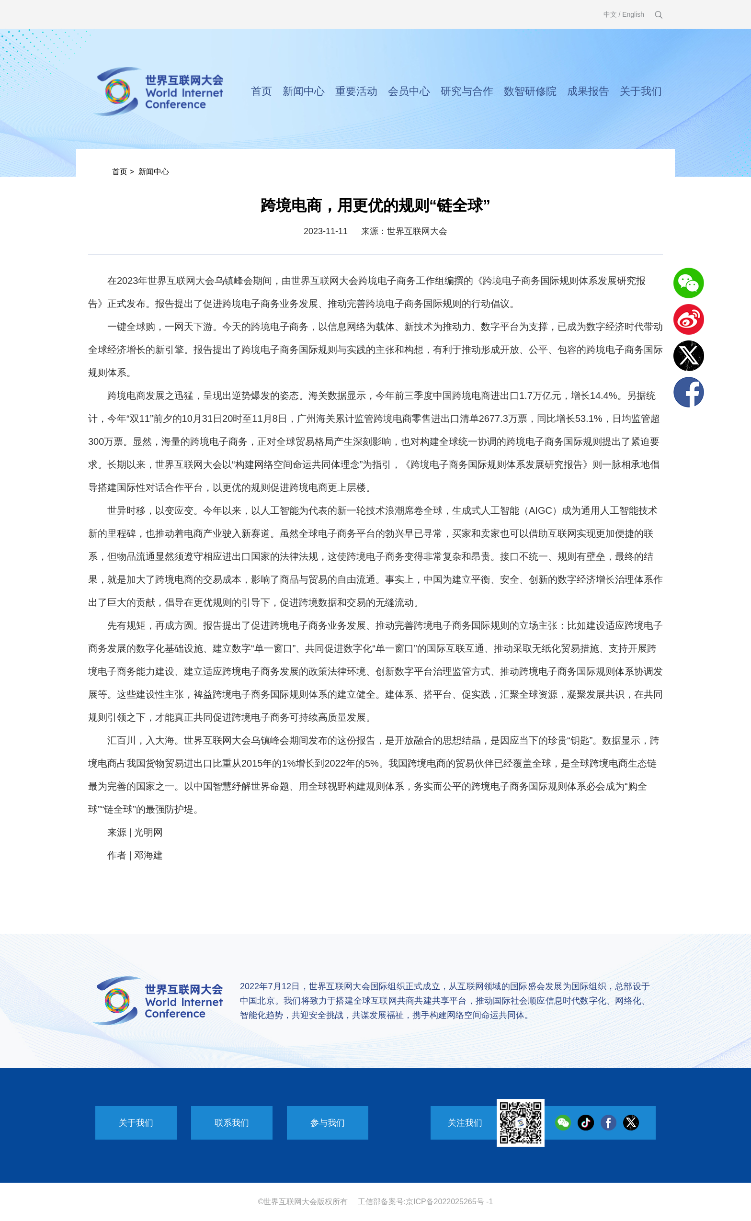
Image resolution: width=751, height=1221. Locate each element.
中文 (610, 14)
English (633, 14)
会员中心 (409, 91)
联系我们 (232, 1123)
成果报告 (588, 91)
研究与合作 (467, 91)
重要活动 (356, 91)
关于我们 (641, 91)
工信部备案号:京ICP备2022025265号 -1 (425, 1202)
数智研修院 (530, 91)
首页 (261, 91)
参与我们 (327, 1123)
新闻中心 (304, 91)
